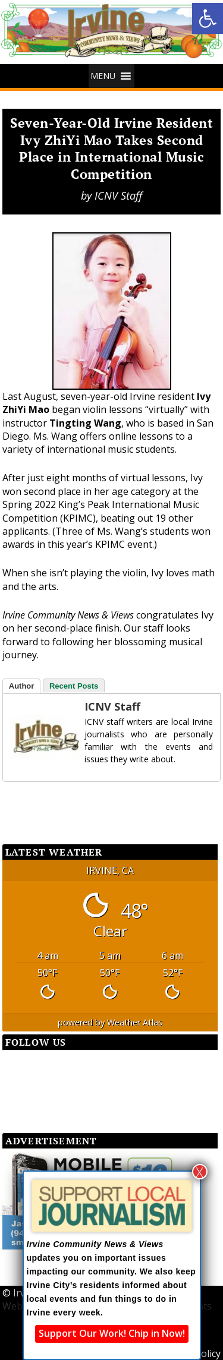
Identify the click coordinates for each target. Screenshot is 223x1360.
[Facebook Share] (32, 803)
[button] (207, 18)
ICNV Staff (118, 195)
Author (21, 685)
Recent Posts (73, 685)
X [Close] (199, 1171)
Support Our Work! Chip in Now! (112, 1333)
